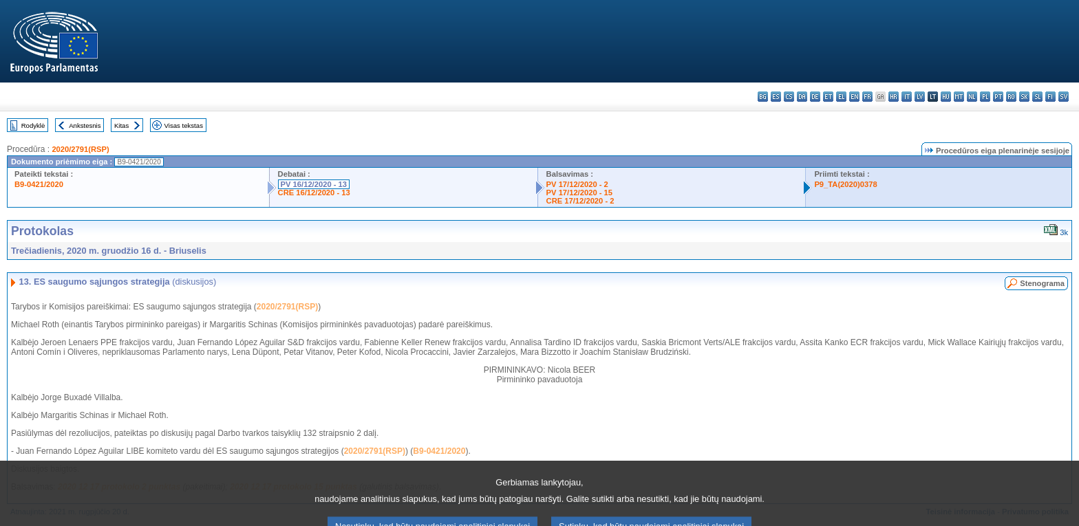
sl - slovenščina (1037, 96)
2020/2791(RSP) (80, 149)
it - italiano (906, 96)
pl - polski (985, 96)
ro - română (1011, 96)
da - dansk (802, 96)
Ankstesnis (84, 125)
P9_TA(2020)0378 (845, 184)
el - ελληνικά (841, 96)
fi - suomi (1050, 96)
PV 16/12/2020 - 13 (314, 184)
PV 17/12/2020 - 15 (579, 192)
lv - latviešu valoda (920, 96)
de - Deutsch (815, 96)
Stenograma (1042, 283)
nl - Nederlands (972, 96)
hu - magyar (946, 96)
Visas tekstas (183, 125)
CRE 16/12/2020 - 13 (314, 192)
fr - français (867, 96)
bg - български (763, 96)
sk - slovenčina (1024, 96)
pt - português (998, 96)
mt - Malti (959, 96)
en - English (854, 96)
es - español (776, 96)
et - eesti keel (828, 96)
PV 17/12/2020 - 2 (577, 184)
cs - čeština (789, 96)
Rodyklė (33, 125)
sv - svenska (1063, 96)
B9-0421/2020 (38, 184)
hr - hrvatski (893, 96)
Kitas (121, 125)
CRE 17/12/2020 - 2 (580, 201)
